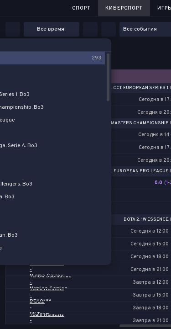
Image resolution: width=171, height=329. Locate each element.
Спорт (81, 8)
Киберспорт (124, 8)
